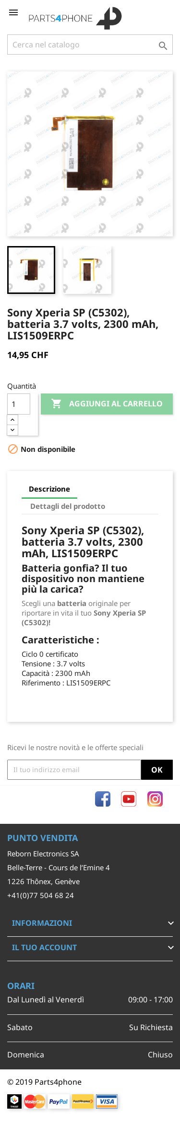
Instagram (155, 799)
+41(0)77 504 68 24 (40, 895)
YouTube (128, 799)
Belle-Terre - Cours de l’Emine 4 (58, 867)
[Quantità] (18, 404)
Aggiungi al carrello (107, 404)
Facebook (102, 799)
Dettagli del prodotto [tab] (67, 506)
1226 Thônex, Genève (43, 881)
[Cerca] (90, 44)
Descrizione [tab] (49, 489)
